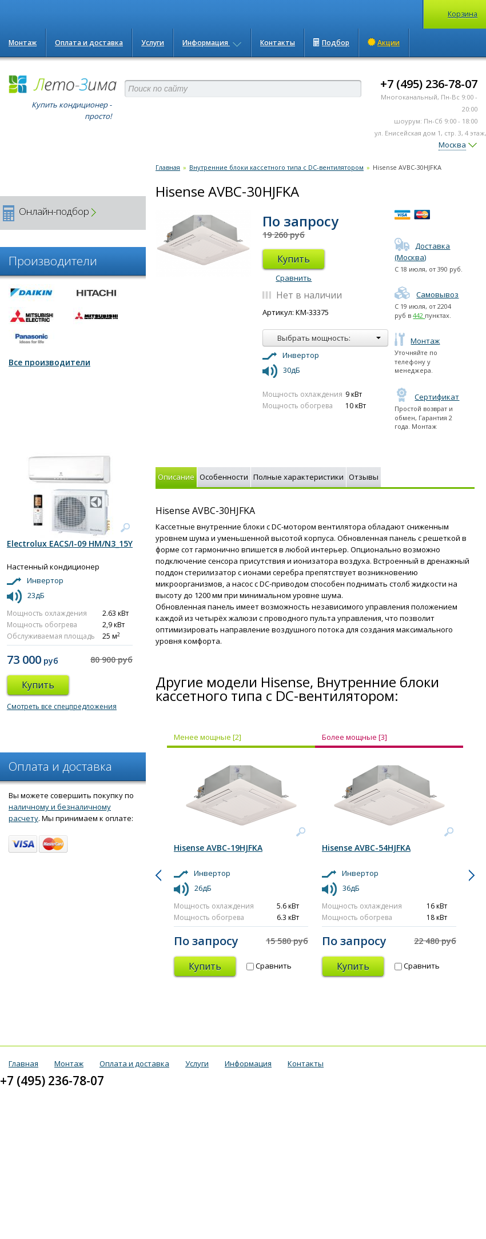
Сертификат (427, 397)
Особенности (224, 477)
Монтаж (23, 42)
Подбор (331, 42)
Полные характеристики (298, 477)
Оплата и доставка (89, 42)
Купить (293, 259)
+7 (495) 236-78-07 (428, 83)
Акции (384, 42)
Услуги (152, 42)
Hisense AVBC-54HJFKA (366, 847)
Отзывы (364, 477)
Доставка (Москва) (422, 251)
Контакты (277, 42)
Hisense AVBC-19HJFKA (218, 847)
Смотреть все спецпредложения (62, 706)
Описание (176, 477)
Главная (168, 167)
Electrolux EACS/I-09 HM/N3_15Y (70, 543)
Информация (212, 42)
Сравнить (294, 278)
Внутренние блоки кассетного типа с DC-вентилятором (276, 167)
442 (419, 315)
